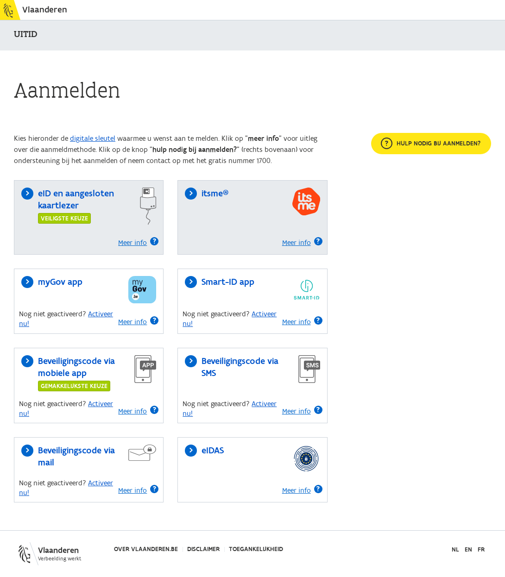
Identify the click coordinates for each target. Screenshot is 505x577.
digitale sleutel (92, 138)
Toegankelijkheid (256, 549)
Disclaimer (203, 549)
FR (481, 550)
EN (468, 550)
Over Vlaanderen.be (146, 549)
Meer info (138, 242)
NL (455, 550)
